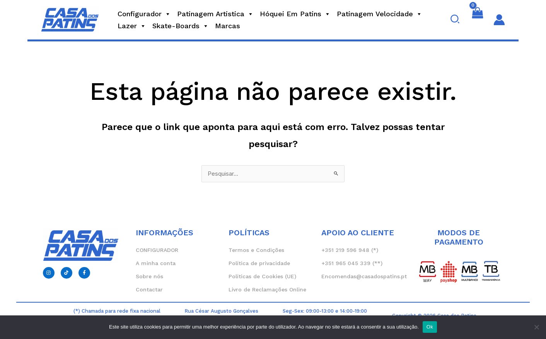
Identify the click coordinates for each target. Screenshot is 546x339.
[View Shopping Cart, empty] (477, 20)
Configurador (144, 14)
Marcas (227, 26)
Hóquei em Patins (295, 14)
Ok (430, 327)
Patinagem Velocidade (379, 14)
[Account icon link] (499, 20)
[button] (455, 19)
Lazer (132, 26)
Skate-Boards (180, 26)
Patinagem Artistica (215, 14)
